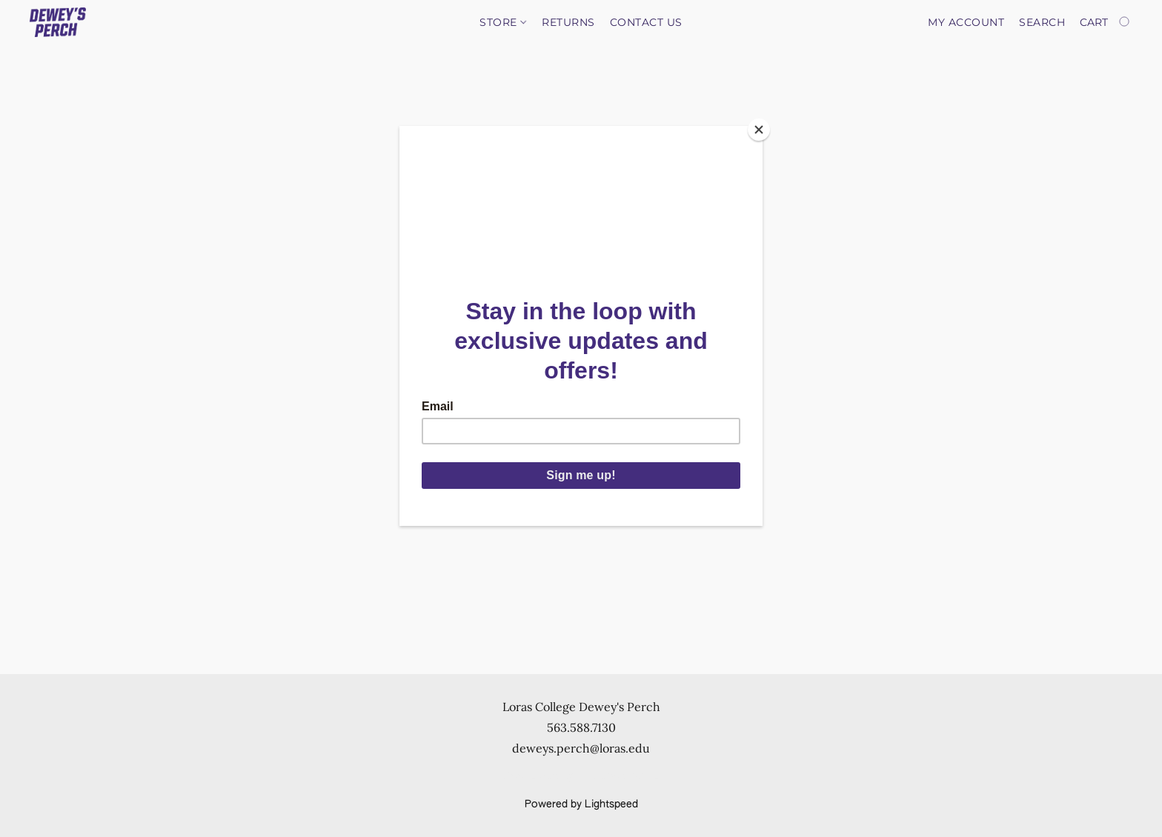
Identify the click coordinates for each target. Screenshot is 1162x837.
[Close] (759, 130)
